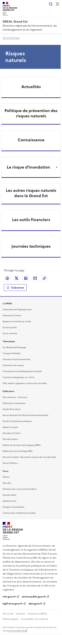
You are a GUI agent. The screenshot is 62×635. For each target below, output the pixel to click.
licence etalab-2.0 (15, 630)
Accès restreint (10, 333)
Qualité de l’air (10, 501)
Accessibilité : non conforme (34, 619)
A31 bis (6, 477)
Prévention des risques (13, 365)
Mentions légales (10, 619)
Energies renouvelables (13, 507)
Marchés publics (10, 439)
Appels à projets (10, 427)
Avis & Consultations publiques (17, 421)
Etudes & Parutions (12, 409)
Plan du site (8, 613)
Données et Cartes (11, 433)
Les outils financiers (31, 219)
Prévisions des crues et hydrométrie (19, 489)
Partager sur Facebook (7, 278)
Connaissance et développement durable (22, 371)
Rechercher (50, 4)
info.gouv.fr (9, 596)
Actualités (31, 86)
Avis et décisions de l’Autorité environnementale (25, 415)
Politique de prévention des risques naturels (31, 113)
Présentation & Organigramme (17, 309)
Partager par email (35, 278)
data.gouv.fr (35, 603)
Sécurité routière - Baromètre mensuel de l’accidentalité (29, 457)
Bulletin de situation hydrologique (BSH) (22, 445)
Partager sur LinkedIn (25, 278)
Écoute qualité (10, 327)
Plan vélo (7, 483)
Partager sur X (16, 278)
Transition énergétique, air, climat (18, 377)
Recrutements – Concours (15, 397)
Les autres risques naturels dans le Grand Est (31, 193)
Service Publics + (10, 463)
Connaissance (31, 140)
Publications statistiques (14, 403)
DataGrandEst (9, 495)
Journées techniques (31, 246)
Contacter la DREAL (37, 613)
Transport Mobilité (12, 353)
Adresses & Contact (12, 315)
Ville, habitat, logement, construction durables (25, 383)
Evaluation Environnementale (16, 359)
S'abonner (15, 288)
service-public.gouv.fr (34, 596)
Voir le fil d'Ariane (11, 37)
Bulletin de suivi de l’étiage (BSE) (18, 451)
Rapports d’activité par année (17, 321)
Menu (57, 4)
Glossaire (20, 613)
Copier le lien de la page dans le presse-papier (44, 278)
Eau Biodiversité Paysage (14, 347)
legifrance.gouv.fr (13, 603)
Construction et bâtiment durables (19, 512)
